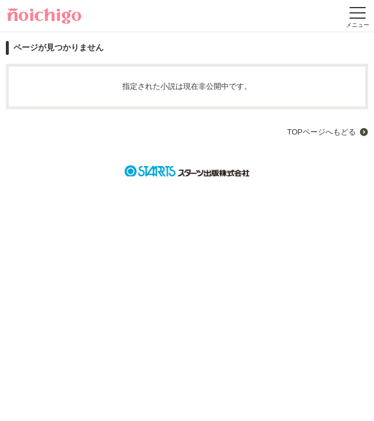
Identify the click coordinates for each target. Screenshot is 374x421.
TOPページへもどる (321, 131)
